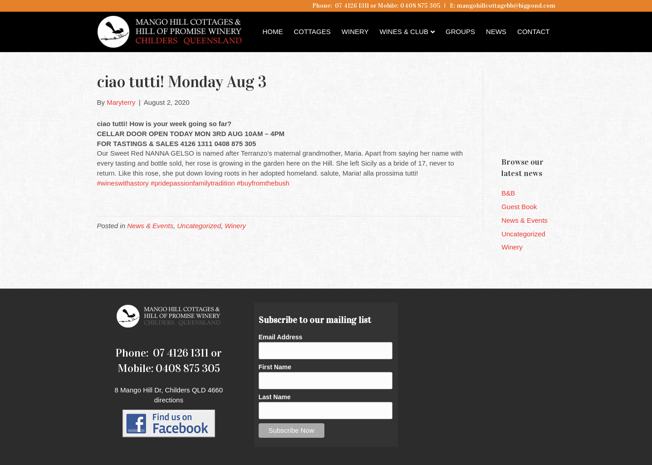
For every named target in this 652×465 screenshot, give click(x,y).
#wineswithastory (123, 183)
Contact (533, 31)
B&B (508, 193)
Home (272, 31)
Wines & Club (404, 31)
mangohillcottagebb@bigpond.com (506, 6)
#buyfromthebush (263, 183)
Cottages (312, 31)
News (496, 31)
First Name (275, 367)
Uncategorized (199, 226)
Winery (355, 31)
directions (168, 400)
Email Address (281, 337)
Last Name (275, 397)
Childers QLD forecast (555, 133)
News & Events (150, 226)
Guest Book (519, 206)
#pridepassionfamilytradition (193, 183)
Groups (460, 31)
